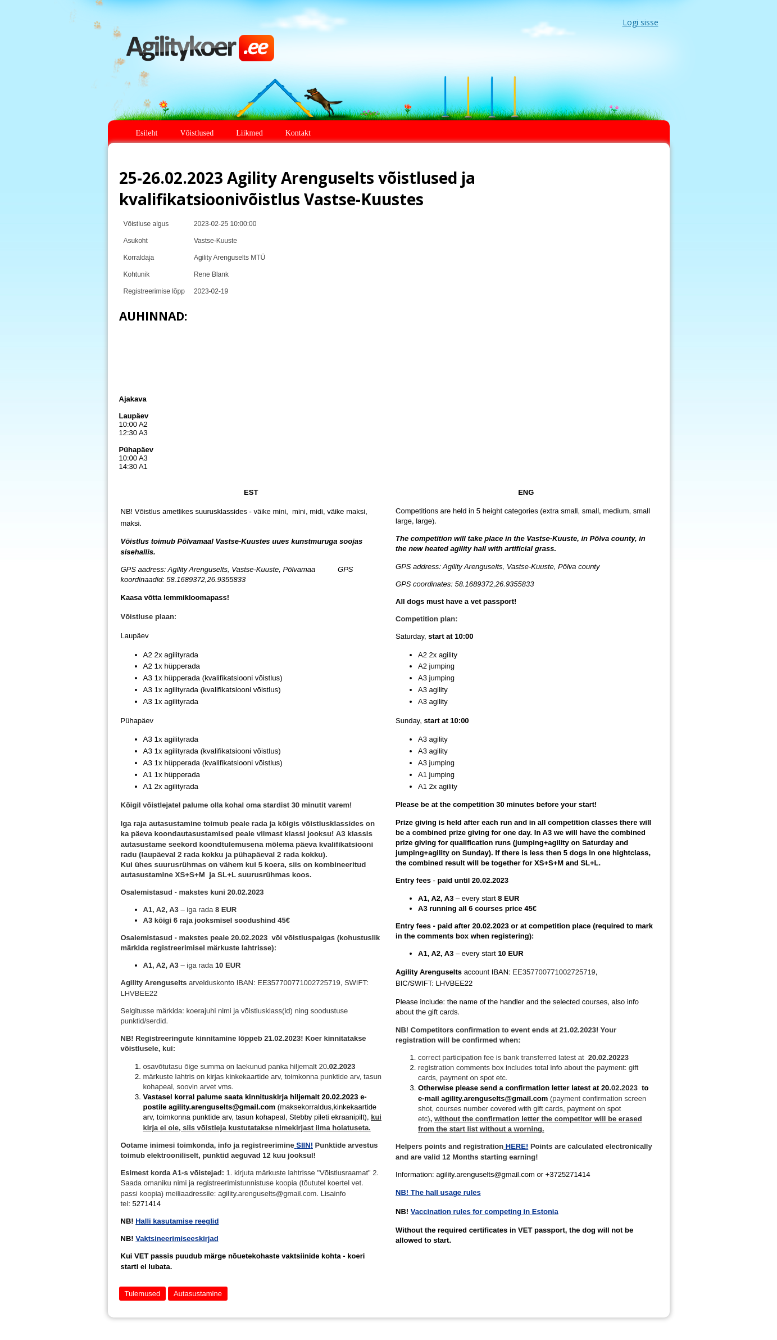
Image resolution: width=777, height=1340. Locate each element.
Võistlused (196, 133)
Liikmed (249, 133)
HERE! (517, 1146)
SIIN (303, 1145)
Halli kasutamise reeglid (177, 1221)
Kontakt (298, 133)
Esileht (147, 133)
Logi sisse (640, 22)
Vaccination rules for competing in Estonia (484, 1211)
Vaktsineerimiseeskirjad (176, 1238)
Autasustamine (198, 1293)
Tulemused (143, 1293)
